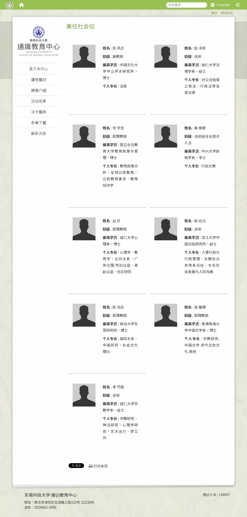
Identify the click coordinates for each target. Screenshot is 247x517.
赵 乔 (116, 220)
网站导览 (227, 13)
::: (209, 12)
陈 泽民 (200, 47)
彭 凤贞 (118, 47)
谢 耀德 (200, 306)
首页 (214, 13)
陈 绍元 (200, 220)
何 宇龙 (118, 127)
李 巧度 (118, 386)
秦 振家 (200, 127)
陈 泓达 (118, 306)
